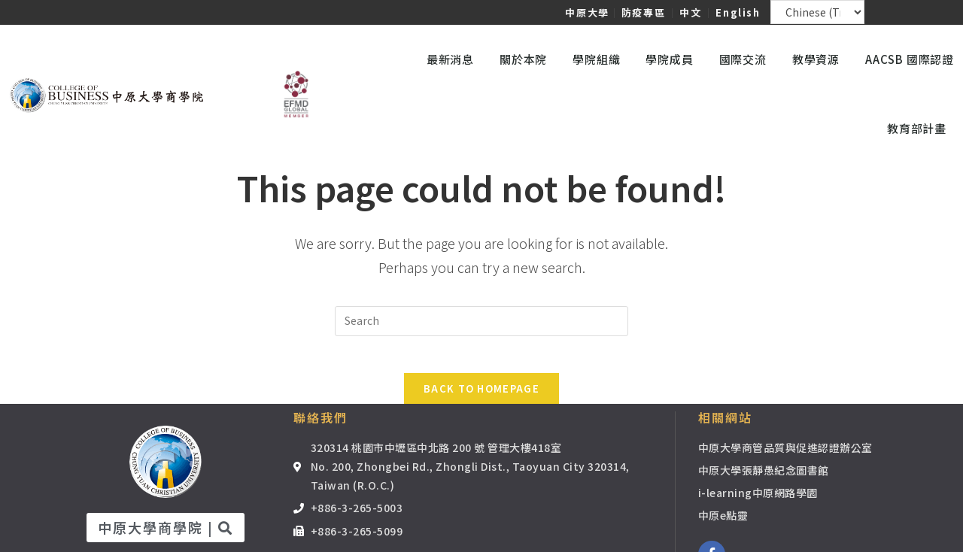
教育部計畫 (920, 128)
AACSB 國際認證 (909, 59)
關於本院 (527, 59)
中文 (690, 12)
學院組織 (600, 59)
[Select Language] (817, 12)
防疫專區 (643, 12)
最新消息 (454, 59)
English (737, 12)
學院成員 (673, 59)
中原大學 (587, 12)
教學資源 (819, 59)
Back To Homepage (481, 397)
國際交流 (746, 59)
